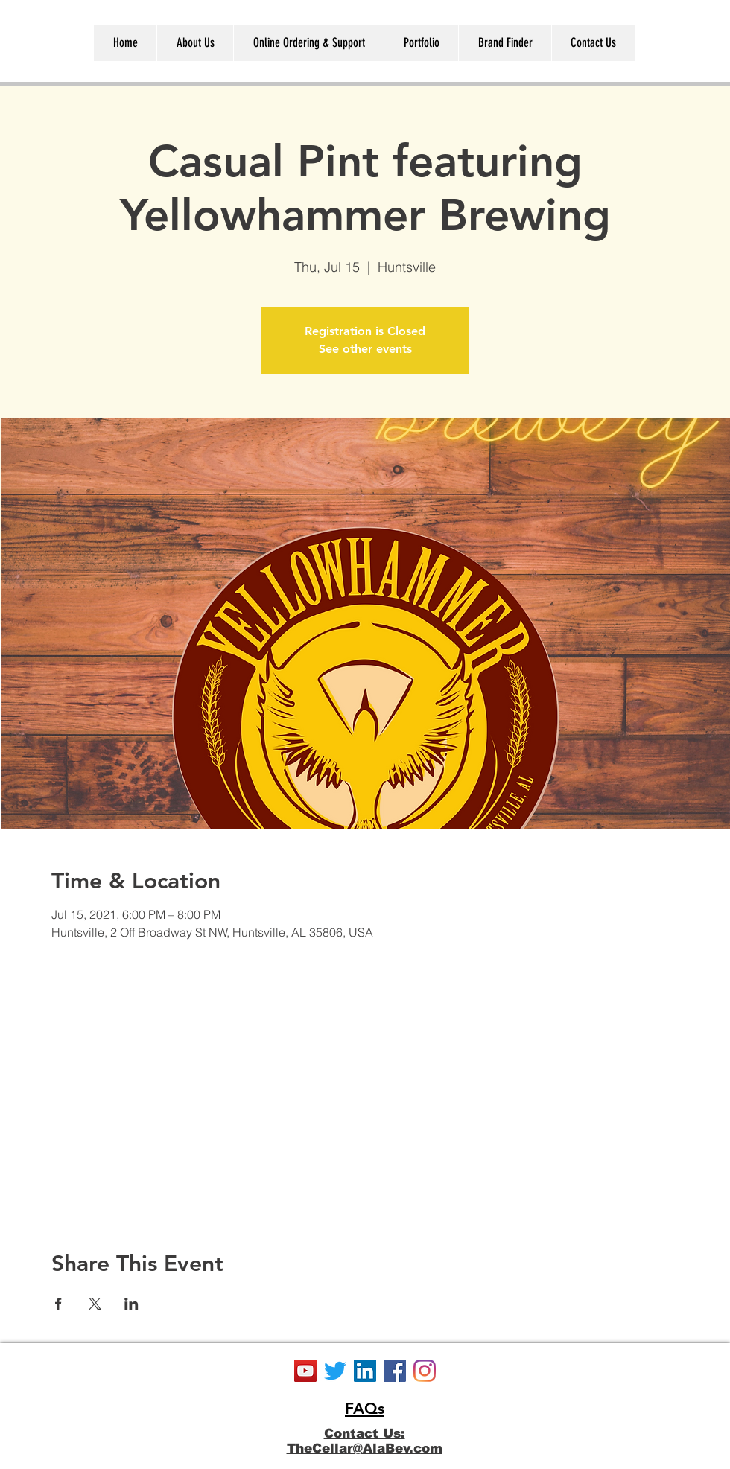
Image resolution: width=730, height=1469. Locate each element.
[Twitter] (335, 1371)
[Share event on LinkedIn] (131, 1304)
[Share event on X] (95, 1304)
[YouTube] (305, 1371)
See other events (365, 349)
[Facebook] (395, 1371)
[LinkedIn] (365, 1371)
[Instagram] (424, 1371)
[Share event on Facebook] (58, 1304)
